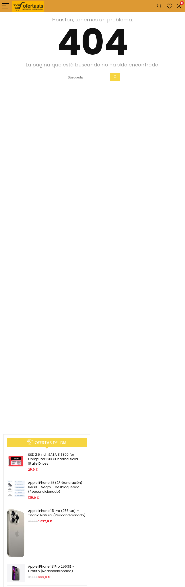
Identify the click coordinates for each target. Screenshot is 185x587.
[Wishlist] (169, 6)
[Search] (159, 6)
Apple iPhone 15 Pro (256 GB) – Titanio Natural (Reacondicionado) (56, 512)
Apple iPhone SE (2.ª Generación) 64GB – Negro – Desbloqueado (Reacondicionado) (55, 487)
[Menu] (5, 6)
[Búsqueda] (115, 77)
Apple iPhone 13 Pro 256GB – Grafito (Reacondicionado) (51, 568)
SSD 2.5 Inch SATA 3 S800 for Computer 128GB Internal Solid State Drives (53, 459)
